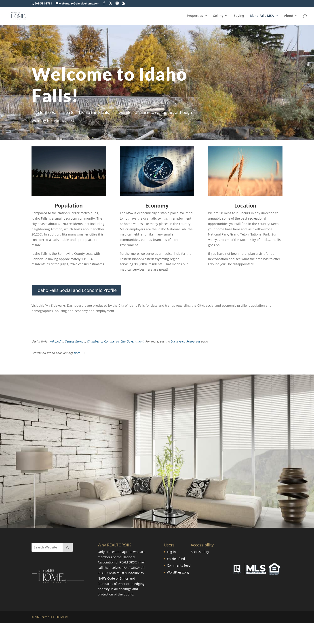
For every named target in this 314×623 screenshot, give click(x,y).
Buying (239, 16)
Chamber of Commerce (103, 341)
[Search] (68, 547)
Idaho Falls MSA (262, 16)
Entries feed (176, 559)
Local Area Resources (186, 341)
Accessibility (200, 552)
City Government (132, 341)
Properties (195, 16)
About (288, 16)
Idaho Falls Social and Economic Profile (76, 290)
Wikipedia (56, 341)
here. (77, 353)
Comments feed (179, 565)
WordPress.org (178, 572)
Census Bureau (75, 341)
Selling (218, 16)
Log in (171, 552)
